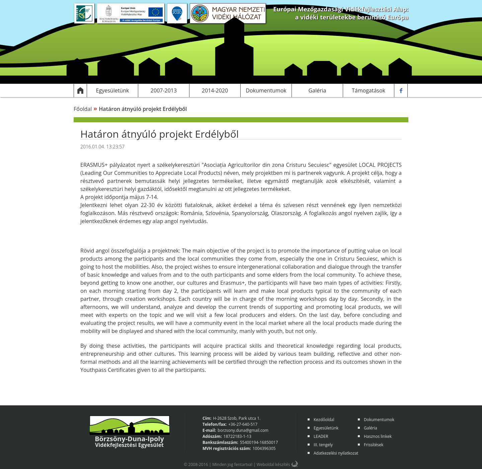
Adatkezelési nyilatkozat (336, 453)
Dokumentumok (379, 419)
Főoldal (83, 109)
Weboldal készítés (273, 464)
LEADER (321, 436)
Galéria (370, 428)
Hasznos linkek (378, 436)
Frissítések (373, 445)
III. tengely (323, 445)
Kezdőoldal (324, 419)
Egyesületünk (326, 428)
